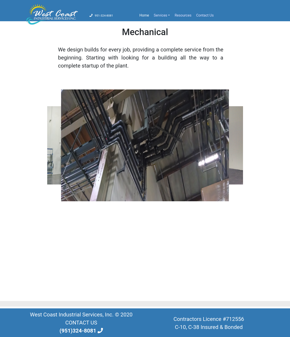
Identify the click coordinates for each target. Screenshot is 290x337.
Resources (183, 15)
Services (160, 15)
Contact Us (205, 15)
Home (145, 15)
